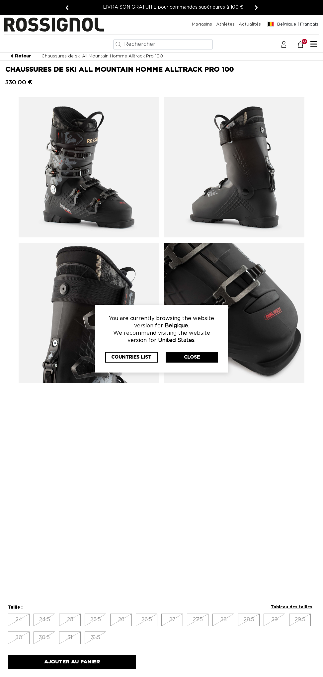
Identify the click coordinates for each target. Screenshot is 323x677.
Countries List (131, 357)
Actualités (250, 24)
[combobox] (163, 44)
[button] (284, 44)
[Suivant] (256, 7)
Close (192, 357)
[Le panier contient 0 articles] (303, 44)
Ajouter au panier (72, 661)
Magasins (202, 24)
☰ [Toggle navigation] (313, 44)
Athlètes (225, 24)
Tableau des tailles (291, 607)
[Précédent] (67, 7)
